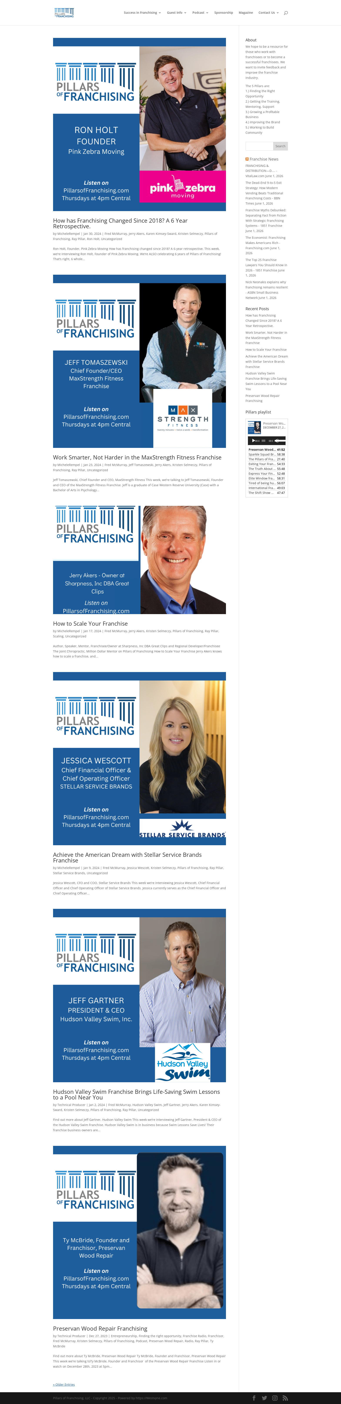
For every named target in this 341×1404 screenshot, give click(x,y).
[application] (267, 440)
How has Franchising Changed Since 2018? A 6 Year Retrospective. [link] (120, 223)
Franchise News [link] (264, 159)
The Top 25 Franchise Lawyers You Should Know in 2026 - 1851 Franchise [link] (266, 265)
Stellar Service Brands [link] (69, 873)
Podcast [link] (198, 13)
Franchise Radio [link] (194, 1336)
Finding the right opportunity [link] (160, 1336)
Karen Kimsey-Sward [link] (161, 234)
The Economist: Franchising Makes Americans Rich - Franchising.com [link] (266, 242)
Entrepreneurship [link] (124, 1336)
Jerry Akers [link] (136, 234)
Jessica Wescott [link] (138, 868)
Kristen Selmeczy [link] (190, 234)
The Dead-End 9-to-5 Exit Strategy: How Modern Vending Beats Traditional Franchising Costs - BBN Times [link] (264, 193)
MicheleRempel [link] (68, 234)
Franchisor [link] (215, 1336)
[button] (280, 146)
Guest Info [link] (174, 13)
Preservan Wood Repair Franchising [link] (100, 1328)
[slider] (263, 441)
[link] (66, 12)
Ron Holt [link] (93, 239)
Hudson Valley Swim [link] (147, 1105)
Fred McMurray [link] (116, 234)
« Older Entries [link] (64, 1384)
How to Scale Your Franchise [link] (90, 623)
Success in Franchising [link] (140, 13)
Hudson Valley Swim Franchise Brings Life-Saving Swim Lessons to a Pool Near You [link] (136, 1094)
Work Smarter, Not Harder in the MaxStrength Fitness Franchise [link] (137, 457)
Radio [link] (189, 1341)
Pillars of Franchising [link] (188, 631)
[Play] (253, 441)
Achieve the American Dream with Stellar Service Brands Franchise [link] (127, 857)
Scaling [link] (58, 636)
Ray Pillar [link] (78, 239)
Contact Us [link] (267, 13)
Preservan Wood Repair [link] (166, 1341)
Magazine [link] (246, 13)
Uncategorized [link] (111, 239)
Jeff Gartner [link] (172, 1105)
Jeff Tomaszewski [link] (141, 465)
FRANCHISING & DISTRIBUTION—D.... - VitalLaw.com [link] (261, 171)
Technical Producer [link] (71, 1105)
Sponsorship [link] (223, 13)
